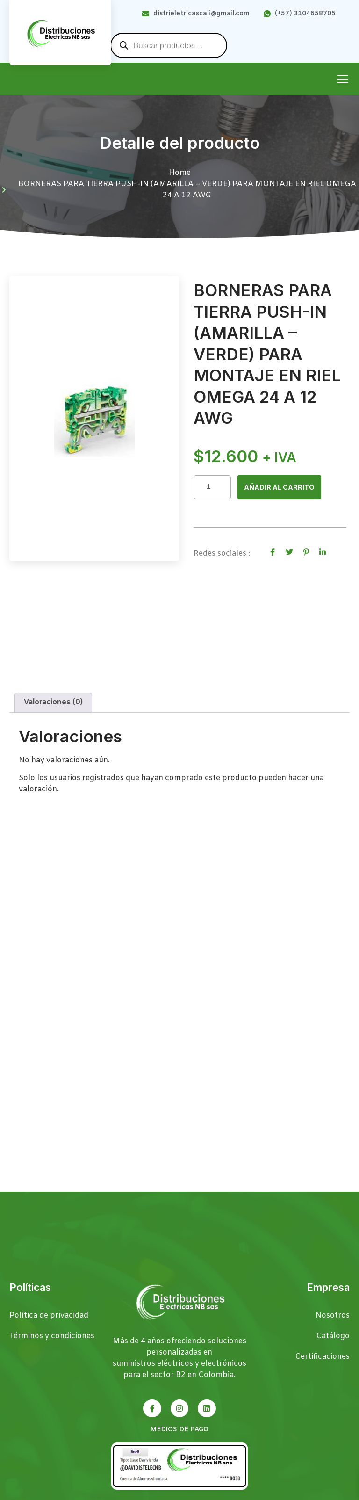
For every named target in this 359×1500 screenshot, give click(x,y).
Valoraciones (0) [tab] (53, 706)
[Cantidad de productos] (212, 487)
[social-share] (272, 552)
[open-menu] (343, 79)
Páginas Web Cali (319, 1495)
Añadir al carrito (283, 488)
